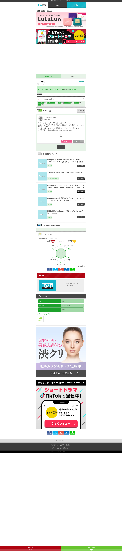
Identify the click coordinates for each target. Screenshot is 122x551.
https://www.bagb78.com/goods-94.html (62, 130)
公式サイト (43, 316)
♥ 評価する (42, 275)
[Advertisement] (61, 59)
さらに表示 (61, 146)
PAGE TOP (61, 440)
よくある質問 (60, 445)
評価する (30, 549)
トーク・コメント (56, 89)
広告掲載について (64, 448)
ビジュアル (42, 89)
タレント (73, 89)
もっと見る (80, 110)
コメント (73, 76)
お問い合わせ (55, 448)
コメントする (91, 549)
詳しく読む (80, 165)
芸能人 (76, 5)
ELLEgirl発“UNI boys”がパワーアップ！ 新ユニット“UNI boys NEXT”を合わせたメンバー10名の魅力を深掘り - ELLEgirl (65, 162)
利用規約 (53, 445)
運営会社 (68, 445)
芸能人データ (48, 76)
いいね (68, 141)
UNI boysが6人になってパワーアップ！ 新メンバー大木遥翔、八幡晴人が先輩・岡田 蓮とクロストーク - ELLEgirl (65, 187)
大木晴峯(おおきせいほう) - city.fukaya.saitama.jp (64, 172)
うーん (80, 141)
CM (57, 5)
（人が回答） (46, 99)
